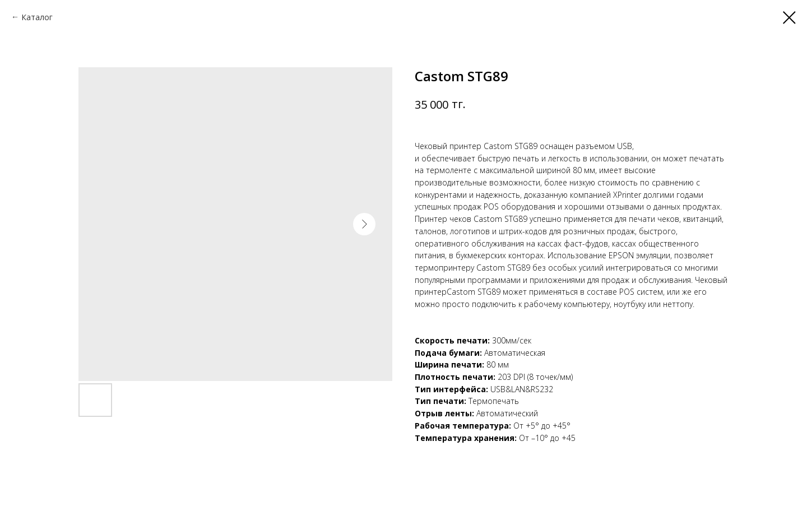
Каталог (37, 17)
